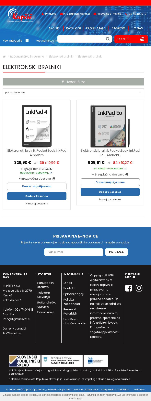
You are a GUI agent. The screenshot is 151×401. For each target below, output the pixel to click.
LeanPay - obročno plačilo (75, 321)
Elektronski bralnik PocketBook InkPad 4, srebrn (36, 152)
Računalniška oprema (46, 304)
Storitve (118, 28)
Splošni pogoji (74, 294)
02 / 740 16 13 (24, 310)
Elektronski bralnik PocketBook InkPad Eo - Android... (110, 152)
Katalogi (73, 28)
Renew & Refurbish (70, 311)
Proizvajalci (96, 28)
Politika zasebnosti (72, 301)
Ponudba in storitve (45, 285)
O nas (138, 28)
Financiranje (45, 312)
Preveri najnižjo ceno (36, 186)
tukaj (79, 398)
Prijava (116, 252)
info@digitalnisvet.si (16, 319)
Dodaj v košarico (36, 196)
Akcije (54, 28)
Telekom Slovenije (43, 295)
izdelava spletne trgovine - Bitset (130, 391)
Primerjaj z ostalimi (37, 203)
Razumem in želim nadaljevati (101, 395)
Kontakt (69, 288)
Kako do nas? (12, 300)
